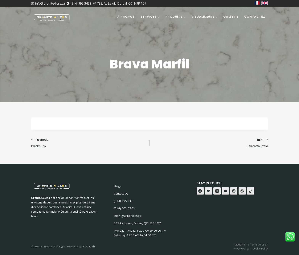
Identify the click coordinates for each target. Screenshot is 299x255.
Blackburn (88, 142)
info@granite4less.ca (127, 216)
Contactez (254, 17)
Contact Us (121, 193)
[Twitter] (208, 191)
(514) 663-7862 (124, 208)
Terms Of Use (258, 244)
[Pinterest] (233, 191)
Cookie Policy (260, 248)
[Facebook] (200, 191)
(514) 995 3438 (124, 201)
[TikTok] (250, 191)
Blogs (117, 186)
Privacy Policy (241, 248)
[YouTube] (225, 191)
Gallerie (231, 17)
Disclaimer (241, 244)
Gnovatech (88, 246)
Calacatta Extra (210, 142)
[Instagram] (217, 191)
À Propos (126, 17)
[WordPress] (242, 191)
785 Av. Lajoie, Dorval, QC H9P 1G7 (137, 223)
